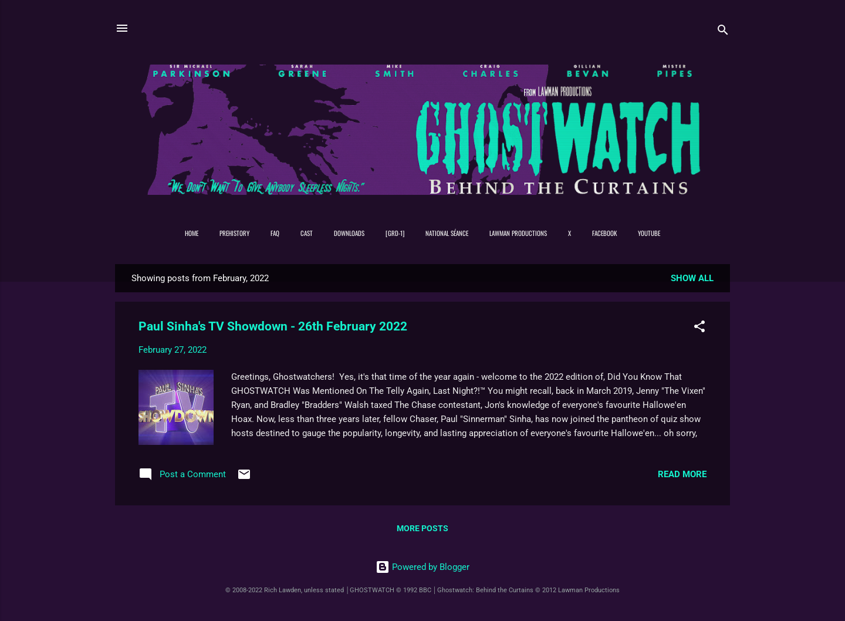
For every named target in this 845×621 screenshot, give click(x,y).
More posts (422, 528)
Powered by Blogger (422, 567)
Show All (692, 278)
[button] (699, 328)
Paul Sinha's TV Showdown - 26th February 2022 (272, 326)
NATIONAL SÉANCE (446, 233)
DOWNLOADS (349, 233)
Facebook (604, 233)
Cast (306, 233)
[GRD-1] (395, 233)
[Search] (723, 32)
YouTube (649, 233)
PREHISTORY (234, 233)
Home (191, 233)
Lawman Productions (518, 233)
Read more (682, 474)
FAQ (275, 233)
